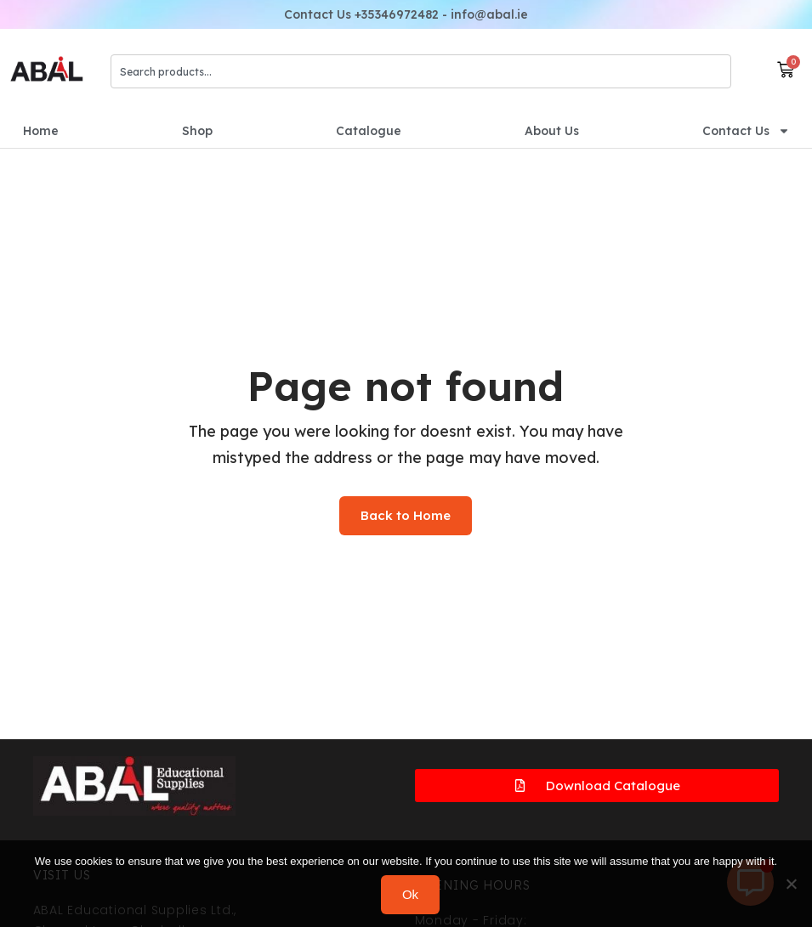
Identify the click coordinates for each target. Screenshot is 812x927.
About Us (552, 130)
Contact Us (746, 130)
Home (41, 130)
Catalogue (368, 130)
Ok (410, 894)
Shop (197, 130)
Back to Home (406, 515)
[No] (790, 883)
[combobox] (421, 71)
